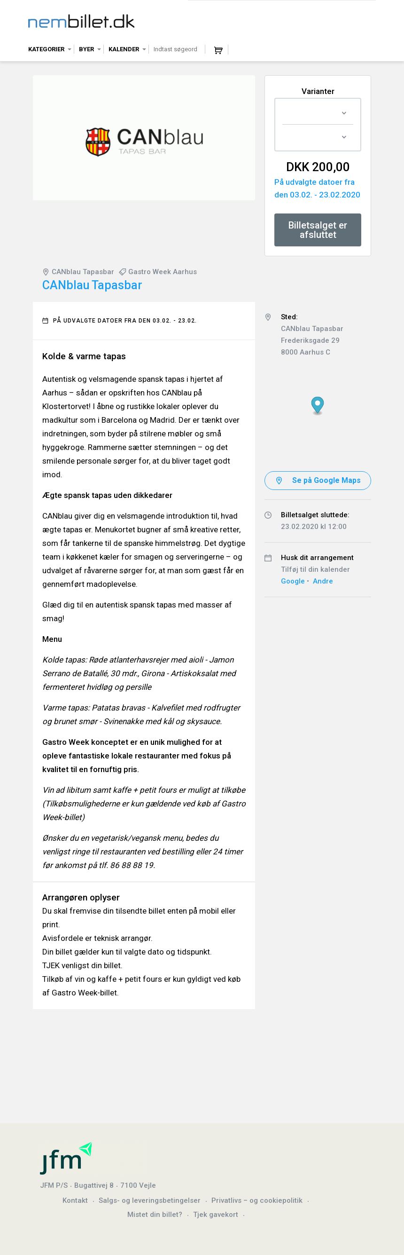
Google (293, 581)
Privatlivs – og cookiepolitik (257, 1200)
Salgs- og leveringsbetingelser (150, 1200)
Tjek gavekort (215, 1214)
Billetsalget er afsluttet (317, 230)
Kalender (124, 49)
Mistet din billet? (154, 1214)
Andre (323, 581)
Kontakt (75, 1200)
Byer (86, 49)
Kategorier (46, 49)
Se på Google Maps (326, 480)
